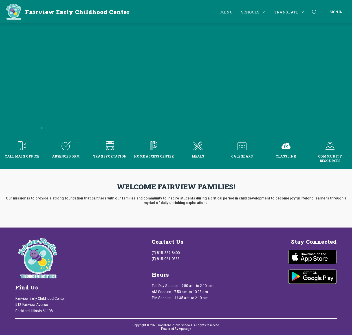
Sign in (336, 12)
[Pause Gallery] (41, 127)
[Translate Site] (289, 12)
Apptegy (185, 329)
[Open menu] (223, 12)
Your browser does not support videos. (176, 77)
